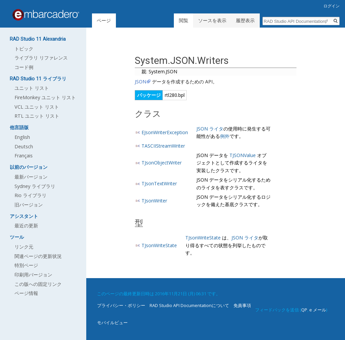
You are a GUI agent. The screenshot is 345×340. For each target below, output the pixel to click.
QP (304, 310)
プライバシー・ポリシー (121, 305)
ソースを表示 (212, 20)
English (22, 137)
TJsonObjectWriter (162, 162)
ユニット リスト (31, 88)
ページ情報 (26, 293)
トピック (23, 48)
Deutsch (23, 146)
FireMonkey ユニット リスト (45, 97)
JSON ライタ (209, 128)
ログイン (331, 6)
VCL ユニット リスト (36, 107)
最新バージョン (31, 177)
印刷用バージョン (33, 274)
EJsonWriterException (165, 132)
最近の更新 (26, 225)
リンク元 (23, 246)
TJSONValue (242, 155)
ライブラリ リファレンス (41, 57)
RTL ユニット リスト (36, 116)
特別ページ (26, 265)
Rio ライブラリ (30, 195)
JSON (140, 81)
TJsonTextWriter (159, 183)
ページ (104, 20)
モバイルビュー (112, 322)
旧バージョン (28, 204)
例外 (224, 136)
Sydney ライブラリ (34, 186)
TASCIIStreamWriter (163, 146)
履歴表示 (245, 20)
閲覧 (183, 20)
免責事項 (242, 305)
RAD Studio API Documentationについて (189, 305)
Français (23, 155)
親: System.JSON (159, 71)
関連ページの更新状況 (38, 256)
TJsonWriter (154, 200)
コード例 (23, 67)
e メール (317, 310)
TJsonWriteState (159, 245)
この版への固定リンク (38, 284)
